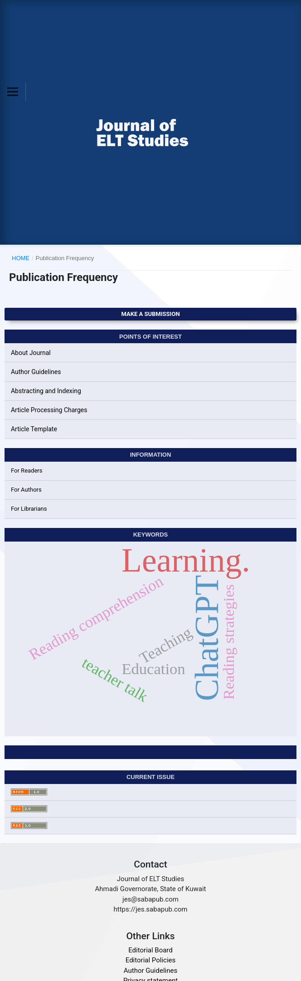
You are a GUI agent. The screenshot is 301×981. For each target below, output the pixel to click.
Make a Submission (150, 314)
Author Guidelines (36, 371)
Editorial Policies (150, 960)
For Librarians (29, 508)
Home (20, 258)
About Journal (31, 352)
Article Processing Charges (49, 410)
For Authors (26, 489)
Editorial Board (150, 950)
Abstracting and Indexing (46, 390)
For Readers (27, 470)
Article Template (34, 429)
